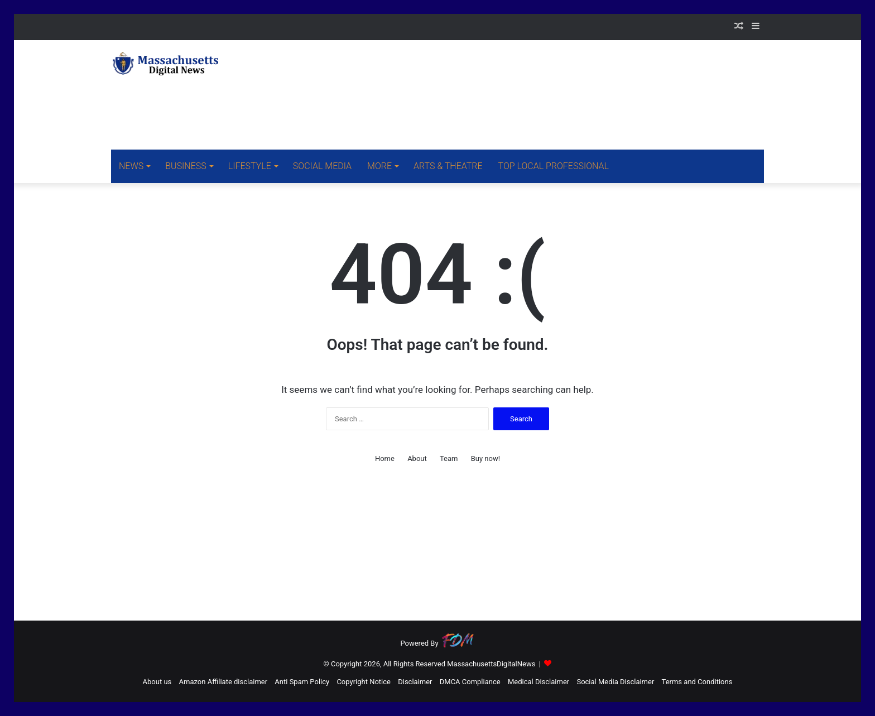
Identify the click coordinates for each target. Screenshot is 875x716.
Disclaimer (415, 681)
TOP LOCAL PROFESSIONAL (553, 166)
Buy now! (485, 458)
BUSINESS (185, 166)
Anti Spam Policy (302, 681)
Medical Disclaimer (538, 681)
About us (157, 681)
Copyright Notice (363, 681)
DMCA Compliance (470, 681)
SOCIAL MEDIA (322, 166)
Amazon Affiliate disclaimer (223, 681)
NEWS (131, 166)
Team (449, 458)
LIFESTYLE (249, 166)
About (417, 458)
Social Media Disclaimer (615, 681)
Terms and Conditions (697, 681)
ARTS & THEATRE (448, 166)
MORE (379, 166)
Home (385, 458)
